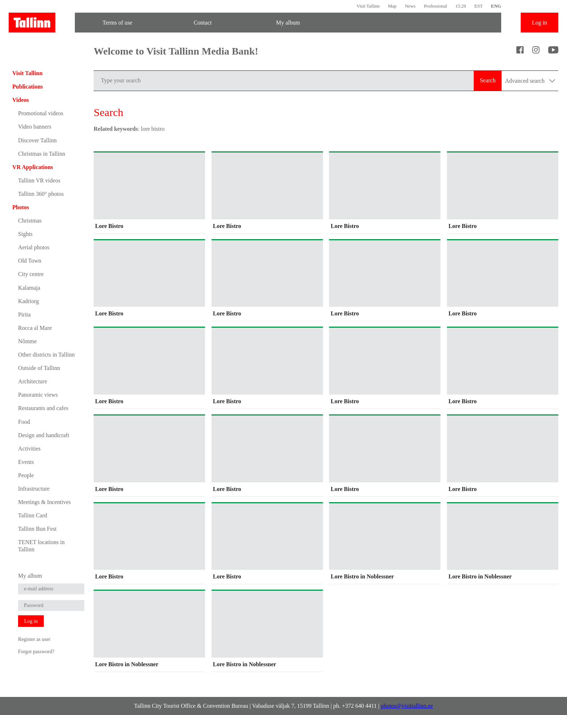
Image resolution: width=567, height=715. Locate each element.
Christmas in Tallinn (41, 154)
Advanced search (530, 81)
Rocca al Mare (35, 328)
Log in (539, 23)
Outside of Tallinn (39, 368)
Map (392, 6)
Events (26, 462)
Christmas (30, 220)
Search (488, 80)
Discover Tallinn (37, 140)
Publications (27, 86)
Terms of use (117, 23)
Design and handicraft (43, 435)
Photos (20, 207)
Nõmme (27, 341)
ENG (496, 6)
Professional (435, 6)
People (26, 475)
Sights (25, 234)
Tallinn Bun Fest (37, 529)
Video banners (34, 127)
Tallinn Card (32, 515)
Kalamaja (29, 288)
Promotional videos (40, 113)
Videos (20, 100)
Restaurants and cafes (43, 408)
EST (478, 6)
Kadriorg (28, 301)
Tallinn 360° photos (41, 194)
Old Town (29, 261)
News (410, 6)
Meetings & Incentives (44, 502)
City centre (31, 274)
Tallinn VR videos (39, 180)
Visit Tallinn (368, 6)
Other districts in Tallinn (46, 355)
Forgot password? (36, 651)
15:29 (460, 6)
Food (24, 422)
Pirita (24, 314)
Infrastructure (34, 489)
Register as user (34, 639)
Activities (29, 448)
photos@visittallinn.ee (407, 706)
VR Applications (32, 167)
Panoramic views (38, 395)
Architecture (32, 381)
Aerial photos (34, 247)
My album (288, 23)
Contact (203, 23)
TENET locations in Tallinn (41, 545)
